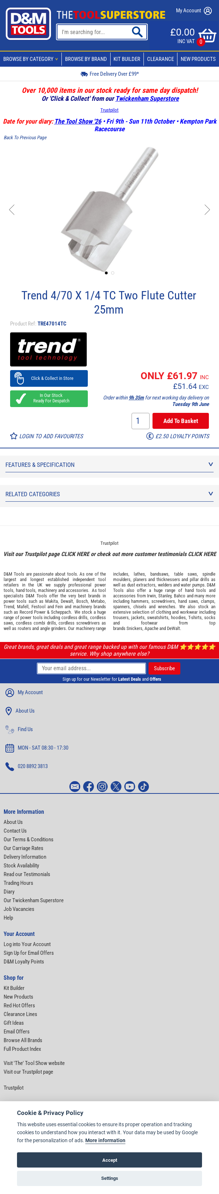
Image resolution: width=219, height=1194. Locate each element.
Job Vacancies (19, 909)
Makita (51, 601)
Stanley (164, 595)
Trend (9, 606)
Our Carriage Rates (23, 848)
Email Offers (17, 1031)
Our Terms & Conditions (28, 839)
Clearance (160, 59)
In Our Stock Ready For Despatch (49, 398)
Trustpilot (109, 110)
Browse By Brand (86, 59)
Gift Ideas (14, 1023)
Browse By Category (31, 59)
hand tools (26, 590)
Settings (109, 1178)
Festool (38, 606)
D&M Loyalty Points (24, 961)
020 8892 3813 (26, 766)
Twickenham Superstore (147, 98)
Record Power (33, 612)
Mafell (23, 606)
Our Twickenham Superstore (34, 900)
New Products (198, 59)
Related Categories (109, 494)
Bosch (82, 601)
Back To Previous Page (25, 137)
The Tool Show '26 (77, 121)
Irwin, (152, 595)
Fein (59, 606)
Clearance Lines (20, 1014)
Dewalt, (67, 601)
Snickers (134, 628)
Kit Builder (126, 59)
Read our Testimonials (27, 874)
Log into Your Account (27, 944)
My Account (194, 11)
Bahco (179, 595)
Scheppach (61, 612)
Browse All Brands (23, 1040)
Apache (151, 628)
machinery (47, 590)
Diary (9, 891)
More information (105, 1140)
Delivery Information (25, 857)
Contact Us (15, 831)
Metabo (98, 601)
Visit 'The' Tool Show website (34, 1063)
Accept (109, 1160)
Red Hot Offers (19, 1005)
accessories (77, 590)
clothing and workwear (177, 612)
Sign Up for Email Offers (29, 953)
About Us (20, 711)
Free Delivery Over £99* (109, 74)
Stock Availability (21, 865)
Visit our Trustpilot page (28, 1072)
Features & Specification (109, 464)
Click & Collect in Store (49, 378)
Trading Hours (18, 883)
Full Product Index (22, 1049)
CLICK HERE (75, 554)
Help (8, 918)
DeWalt (173, 628)
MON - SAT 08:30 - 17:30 (36, 748)
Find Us (19, 729)
